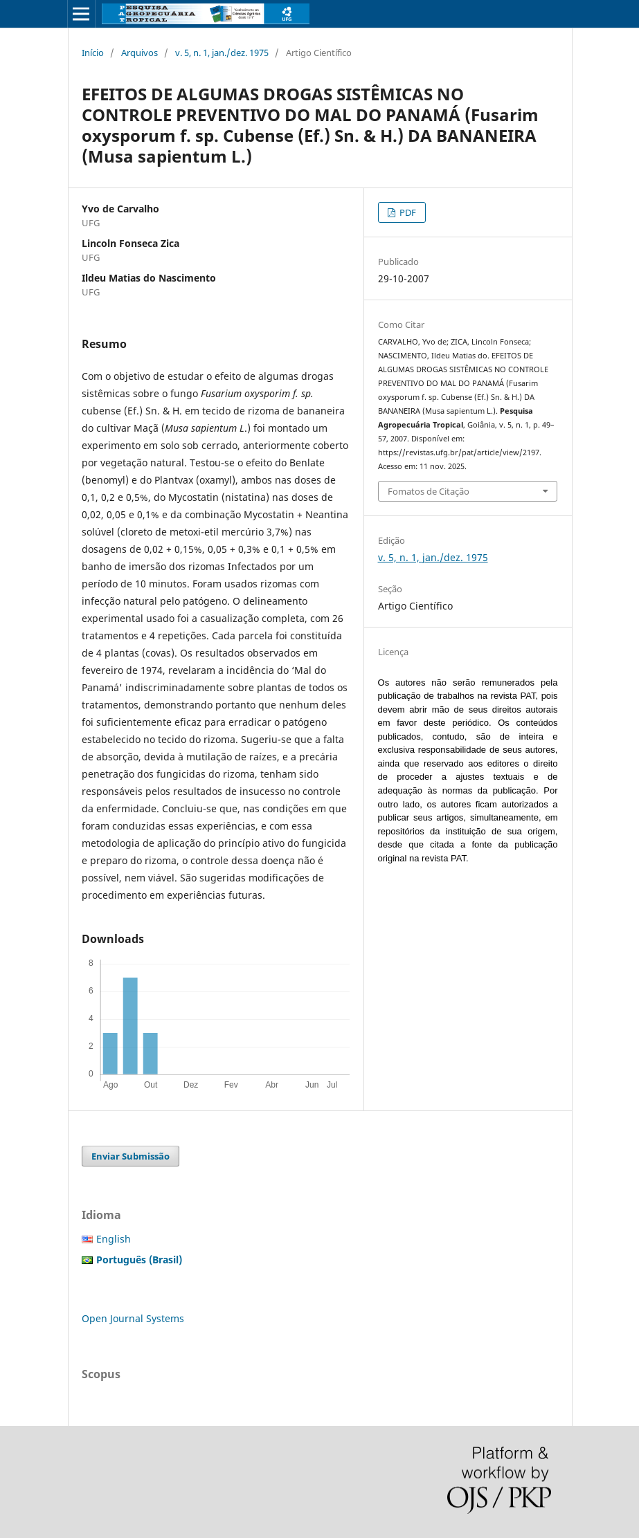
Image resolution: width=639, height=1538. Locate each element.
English (113, 1238)
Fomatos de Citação (428, 491)
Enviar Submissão (130, 1156)
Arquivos (139, 52)
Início (93, 52)
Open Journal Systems (133, 1318)
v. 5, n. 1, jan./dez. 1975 (222, 52)
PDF (406, 212)
